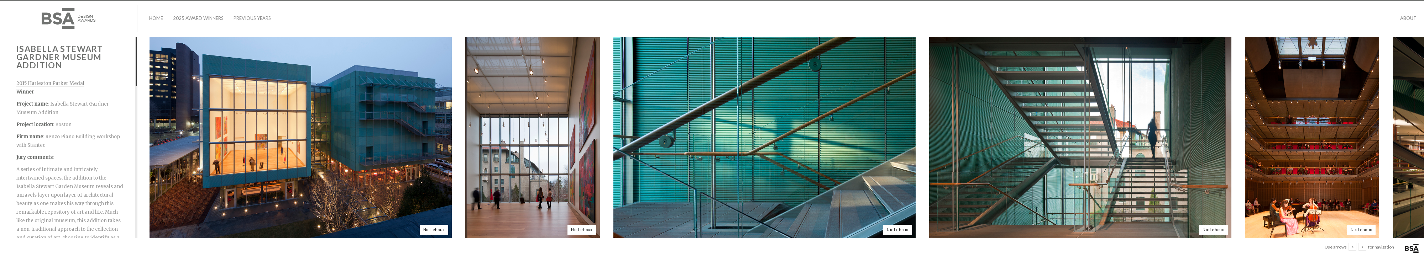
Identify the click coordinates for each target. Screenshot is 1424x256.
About (1408, 18)
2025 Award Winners (198, 18)
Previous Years (252, 18)
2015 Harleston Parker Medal (50, 83)
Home (156, 18)
